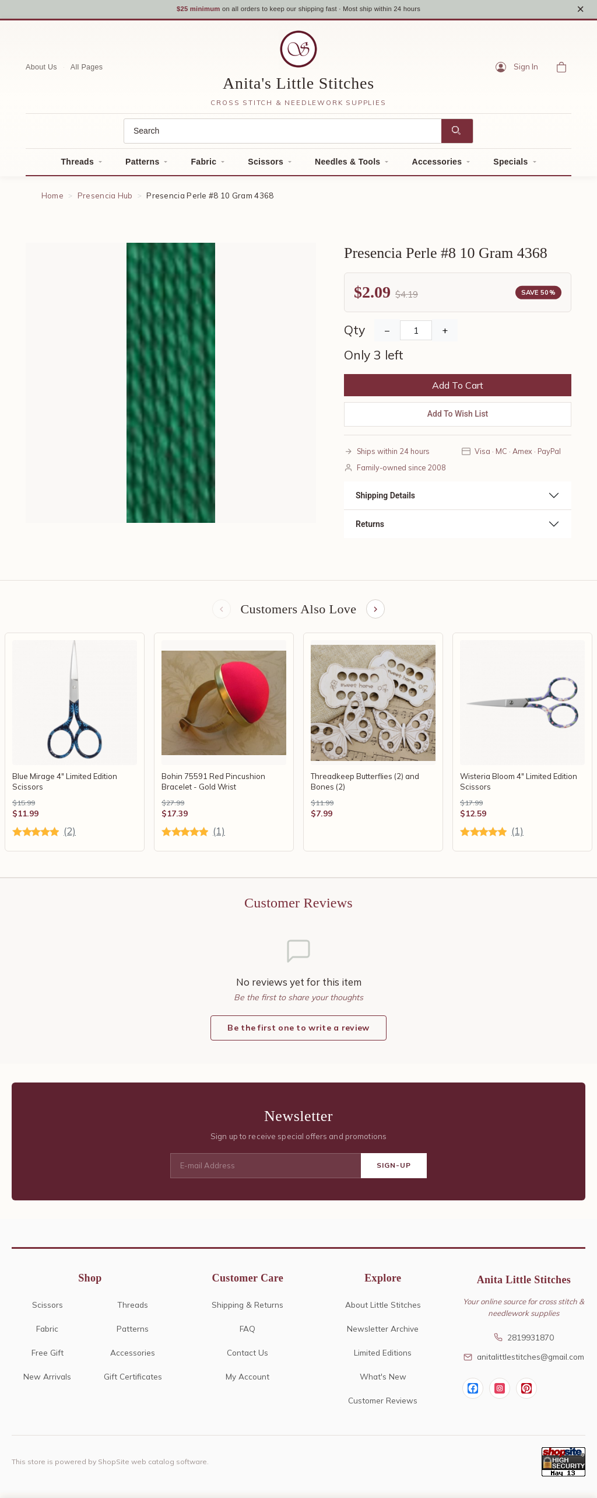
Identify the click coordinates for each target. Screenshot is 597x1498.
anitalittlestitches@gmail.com (523, 1362)
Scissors (265, 165)
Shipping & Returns (247, 1310)
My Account (247, 1382)
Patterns (142, 165)
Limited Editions (383, 1358)
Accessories (437, 165)
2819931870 (524, 1342)
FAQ (247, 1334)
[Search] (282, 135)
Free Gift (47, 1358)
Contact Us (247, 1358)
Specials (510, 165)
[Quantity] (416, 334)
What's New (383, 1382)
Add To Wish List (458, 417)
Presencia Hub (105, 199)
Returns (370, 527)
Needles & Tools (347, 165)
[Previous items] (220, 613)
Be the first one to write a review (298, 1033)
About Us (41, 71)
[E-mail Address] (265, 1171)
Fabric (203, 165)
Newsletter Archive (383, 1334)
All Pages (87, 71)
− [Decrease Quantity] (387, 334)
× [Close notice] (580, 11)
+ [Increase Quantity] (445, 334)
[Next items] (376, 613)
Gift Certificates (133, 1382)
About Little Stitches (383, 1310)
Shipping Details (385, 499)
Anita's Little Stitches (298, 87)
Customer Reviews (382, 1405)
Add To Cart (457, 389)
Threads (77, 165)
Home (52, 199)
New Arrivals (47, 1382)
